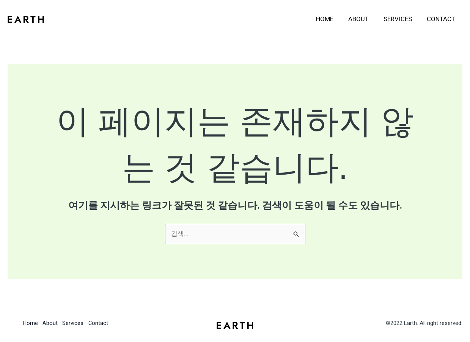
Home (331, 19)
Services (400, 19)
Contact (442, 19)
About (363, 19)
